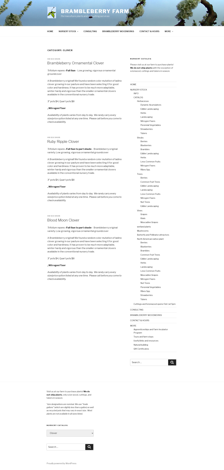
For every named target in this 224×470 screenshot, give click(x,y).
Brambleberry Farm (95, 11)
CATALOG (138, 97)
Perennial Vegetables (150, 125)
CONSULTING (90, 31)
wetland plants (144, 226)
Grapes (143, 214)
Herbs (143, 113)
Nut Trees (145, 202)
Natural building (141, 345)
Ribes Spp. (145, 169)
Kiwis (142, 218)
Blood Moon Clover (63, 220)
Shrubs (140, 137)
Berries (143, 141)
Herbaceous (143, 101)
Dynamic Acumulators (150, 105)
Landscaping (146, 117)
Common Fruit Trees (150, 182)
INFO (136, 93)
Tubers (143, 133)
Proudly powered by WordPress (61, 463)
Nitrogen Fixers (147, 121)
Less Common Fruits (150, 161)
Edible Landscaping (149, 109)
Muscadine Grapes (149, 222)
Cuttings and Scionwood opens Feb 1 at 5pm (155, 304)
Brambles (145, 149)
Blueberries (145, 145)
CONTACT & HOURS (149, 31)
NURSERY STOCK (69, 31)
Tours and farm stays (143, 336)
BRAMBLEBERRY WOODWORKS (118, 31)
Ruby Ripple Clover (63, 141)
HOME (50, 31)
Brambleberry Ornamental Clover (75, 63)
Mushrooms (143, 231)
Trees (140, 174)
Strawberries (146, 129)
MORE (169, 31)
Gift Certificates (141, 349)
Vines (139, 210)
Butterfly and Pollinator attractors (153, 235)
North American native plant (150, 239)
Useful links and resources (146, 340)
